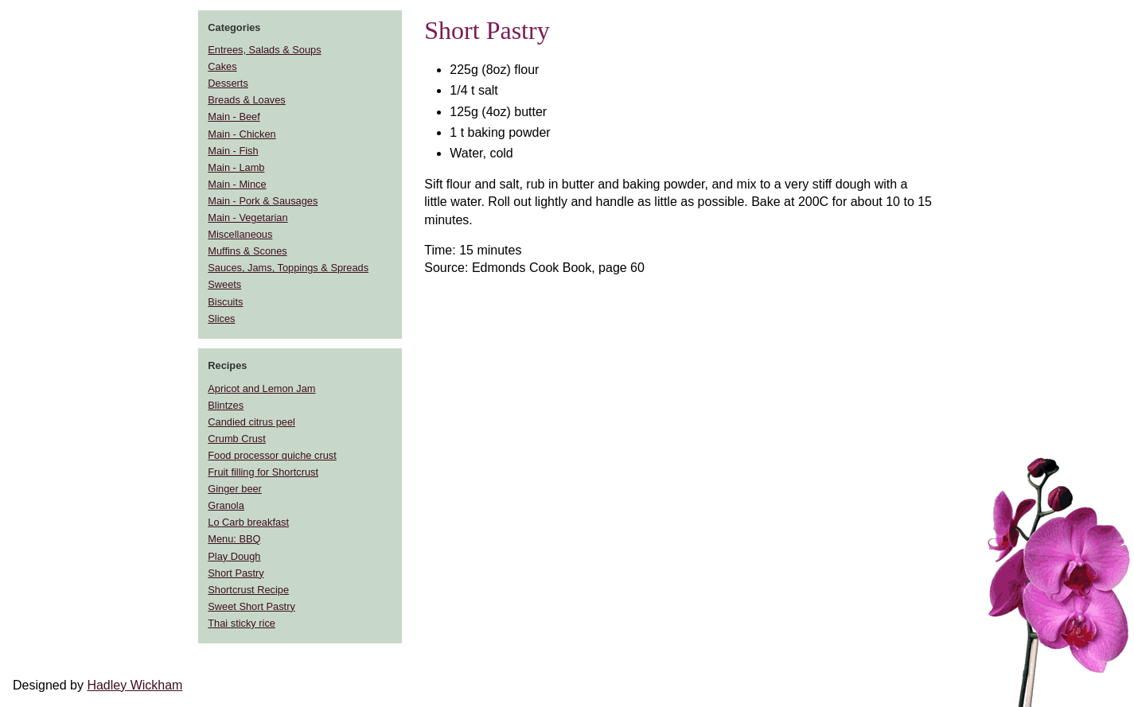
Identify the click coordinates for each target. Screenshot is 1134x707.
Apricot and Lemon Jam (261, 388)
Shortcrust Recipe (248, 590)
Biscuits (225, 302)
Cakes (222, 66)
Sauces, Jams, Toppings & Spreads (288, 268)
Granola (226, 505)
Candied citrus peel (251, 422)
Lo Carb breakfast (248, 522)
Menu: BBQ (234, 539)
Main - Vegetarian (247, 217)
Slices (221, 318)
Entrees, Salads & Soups (264, 50)
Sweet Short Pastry (251, 606)
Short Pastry (235, 573)
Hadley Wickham (134, 685)
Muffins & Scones (247, 251)
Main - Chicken (241, 134)
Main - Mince (237, 184)
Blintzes (226, 405)
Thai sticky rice (241, 623)
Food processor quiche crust (272, 455)
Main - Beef (233, 116)
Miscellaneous (240, 234)
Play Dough (234, 556)
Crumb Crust (237, 439)
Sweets (224, 284)
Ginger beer (235, 489)
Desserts (228, 83)
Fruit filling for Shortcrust (263, 472)
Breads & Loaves (246, 100)
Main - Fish (233, 151)
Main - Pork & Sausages (263, 201)
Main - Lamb (236, 167)
